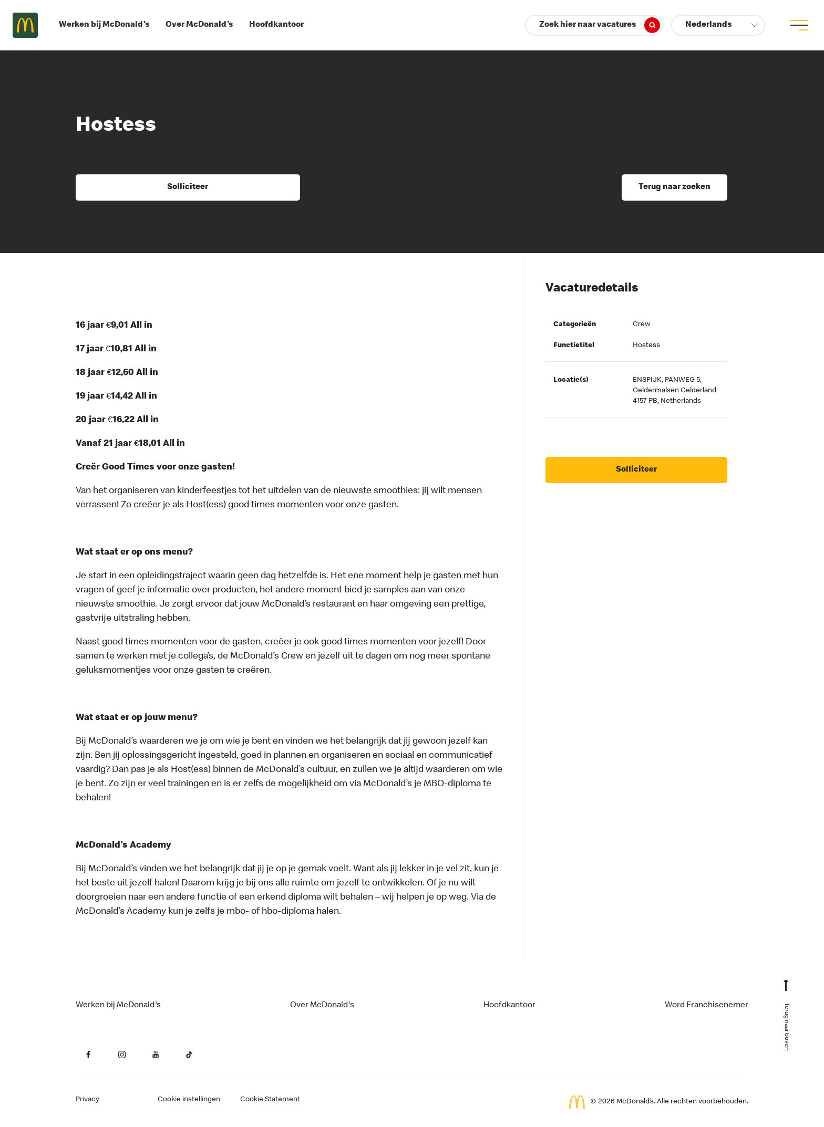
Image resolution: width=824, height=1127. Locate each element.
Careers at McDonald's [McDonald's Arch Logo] (25, 25)
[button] (718, 25)
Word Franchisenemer (706, 1005)
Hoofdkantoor (276, 25)
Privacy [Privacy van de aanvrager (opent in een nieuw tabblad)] (87, 1099)
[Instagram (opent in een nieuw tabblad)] (122, 1054)
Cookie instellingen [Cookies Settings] (189, 1099)
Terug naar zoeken (674, 187)
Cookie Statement (270, 1099)
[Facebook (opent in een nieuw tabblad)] (88, 1054)
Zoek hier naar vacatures (599, 25)
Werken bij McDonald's (104, 25)
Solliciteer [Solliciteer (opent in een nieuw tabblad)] (187, 187)
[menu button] (798, 25)
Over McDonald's (199, 25)
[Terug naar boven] (786, 1020)
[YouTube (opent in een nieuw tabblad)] (155, 1054)
